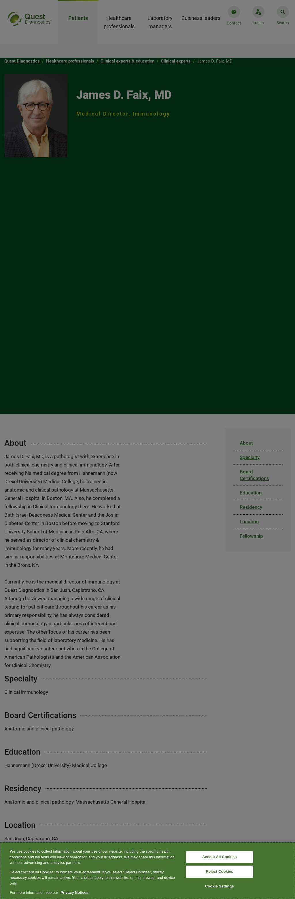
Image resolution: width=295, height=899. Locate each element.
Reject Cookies (219, 871)
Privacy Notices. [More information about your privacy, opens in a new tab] (74, 892)
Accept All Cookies (219, 857)
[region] (147, 870)
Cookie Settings (219, 886)
